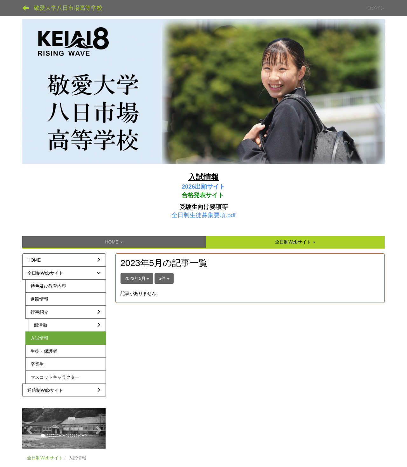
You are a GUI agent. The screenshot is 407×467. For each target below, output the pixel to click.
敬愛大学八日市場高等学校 (68, 8)
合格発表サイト (203, 195)
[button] (295, 242)
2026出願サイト (203, 186)
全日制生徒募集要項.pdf (203, 215)
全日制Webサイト (45, 457)
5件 (164, 278)
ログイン (376, 7)
